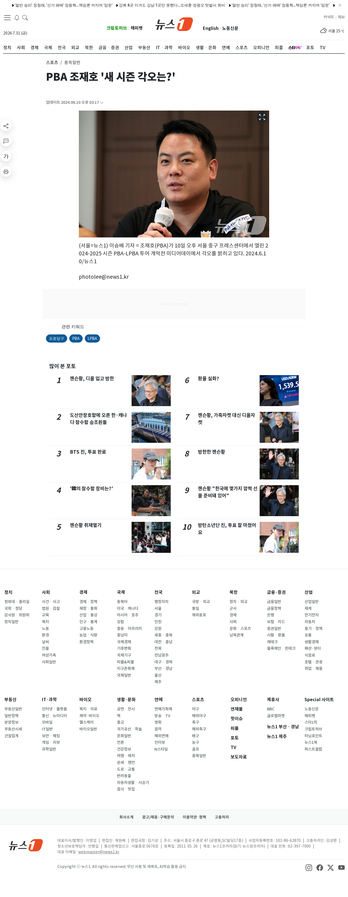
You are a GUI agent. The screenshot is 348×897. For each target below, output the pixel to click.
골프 (195, 749)
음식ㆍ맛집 (126, 789)
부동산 (10, 699)
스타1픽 (310, 722)
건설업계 (11, 735)
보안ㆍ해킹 (51, 735)
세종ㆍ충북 (163, 635)
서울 (157, 608)
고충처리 (222, 817)
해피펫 (136, 28)
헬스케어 (86, 722)
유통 (308, 635)
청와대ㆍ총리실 (16, 601)
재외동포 (199, 615)
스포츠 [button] (52, 62)
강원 (157, 628)
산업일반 (311, 601)
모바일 (47, 722)
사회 (46, 592)
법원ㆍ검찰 (51, 608)
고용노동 (86, 628)
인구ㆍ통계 (88, 621)
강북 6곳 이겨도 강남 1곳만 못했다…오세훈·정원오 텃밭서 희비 (158, 5)
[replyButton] (6, 141)
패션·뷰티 (312, 648)
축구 (195, 722)
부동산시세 (13, 729)
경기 (157, 615)
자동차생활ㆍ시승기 (133, 782)
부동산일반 (13, 709)
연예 (158, 699)
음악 (157, 729)
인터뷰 (159, 742)
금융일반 (274, 601)
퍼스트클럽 (313, 749)
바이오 (85, 699)
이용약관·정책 (194, 817)
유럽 (120, 621)
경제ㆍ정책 (88, 601)
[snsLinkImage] (309, 867)
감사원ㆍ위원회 (16, 615)
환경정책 (86, 641)
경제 (83, 592)
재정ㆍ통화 (88, 608)
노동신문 (230, 28)
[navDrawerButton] (7, 17)
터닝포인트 (313, 735)
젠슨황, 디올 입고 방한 (92, 378)
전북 (157, 648)
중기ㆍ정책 (313, 628)
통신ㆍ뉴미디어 (54, 715)
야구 (195, 709)
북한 (233, 592)
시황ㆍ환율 (276, 635)
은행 (270, 615)
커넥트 (329, 17)
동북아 (122, 601)
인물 (45, 648)
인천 (157, 621)
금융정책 (274, 608)
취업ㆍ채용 (313, 668)
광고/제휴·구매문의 (158, 817)
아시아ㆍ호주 (127, 615)
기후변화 (124, 648)
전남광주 (161, 655)
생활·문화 (126, 699)
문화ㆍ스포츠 (240, 628)
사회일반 (49, 662)
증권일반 (274, 628)
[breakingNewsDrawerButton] (17, 17)
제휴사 (273, 699)
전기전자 (311, 615)
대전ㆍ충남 (163, 641)
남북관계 (236, 635)
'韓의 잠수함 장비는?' (91, 488)
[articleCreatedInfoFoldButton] (102, 102)
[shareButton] (6, 125)
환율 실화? (208, 378)
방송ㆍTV (162, 715)
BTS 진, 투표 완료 (88, 452)
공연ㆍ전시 (126, 709)
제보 (341, 17)
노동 (45, 628)
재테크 (272, 641)
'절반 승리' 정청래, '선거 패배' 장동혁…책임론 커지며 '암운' (49, 5)
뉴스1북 (310, 742)
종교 (120, 722)
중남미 (122, 635)
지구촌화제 (126, 668)
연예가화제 (163, 709)
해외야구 (199, 715)
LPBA (92, 338)
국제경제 (124, 641)
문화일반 (124, 735)
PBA (76, 338)
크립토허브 (117, 28)
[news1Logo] (26, 845)
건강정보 (124, 749)
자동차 (309, 621)
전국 (158, 592)
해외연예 (161, 735)
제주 (157, 681)
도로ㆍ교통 (126, 769)
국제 (121, 592)
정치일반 (11, 621)
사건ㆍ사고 (51, 601)
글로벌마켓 (276, 715)
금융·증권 (276, 592)
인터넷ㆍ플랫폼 (54, 709)
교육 (45, 615)
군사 (233, 608)
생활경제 (311, 641)
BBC (270, 709)
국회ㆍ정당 (13, 608)
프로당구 (56, 338)
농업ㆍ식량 (88, 635)
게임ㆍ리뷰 (51, 742)
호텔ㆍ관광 (313, 662)
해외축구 (199, 729)
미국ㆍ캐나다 (127, 608)
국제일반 (124, 675)
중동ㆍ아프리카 (129, 628)
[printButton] (6, 171)
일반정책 (11, 715)
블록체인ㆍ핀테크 (281, 648)
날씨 (45, 641)
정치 (8, 592)
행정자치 (161, 601)
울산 (157, 675)
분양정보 (11, 722)
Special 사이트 (319, 699)
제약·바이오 (89, 715)
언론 (120, 742)
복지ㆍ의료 (88, 709)
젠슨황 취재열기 (85, 525)
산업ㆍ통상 (88, 615)
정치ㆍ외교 (238, 601)
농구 (195, 742)
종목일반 (199, 755)
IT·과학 (49, 699)
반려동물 (124, 775)
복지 (45, 621)
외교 (196, 592)
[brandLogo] (174, 24)
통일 (195, 608)
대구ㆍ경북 (163, 662)
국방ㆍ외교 (201, 601)
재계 (308, 608)
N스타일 (161, 749)
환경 (45, 635)
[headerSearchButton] (25, 17)
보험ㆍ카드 (276, 621)
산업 (308, 592)
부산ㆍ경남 (163, 668)
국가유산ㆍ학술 (129, 729)
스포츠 (198, 699)
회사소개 (126, 817)
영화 (157, 722)
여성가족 (49, 655)
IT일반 (47, 729)
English (211, 28)
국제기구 (124, 655)
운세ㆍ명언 (126, 762)
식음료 (309, 655)
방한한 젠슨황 (211, 452)
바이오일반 (88, 729)
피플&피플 (125, 662)
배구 (195, 735)
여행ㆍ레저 (126, 755)
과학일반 (49, 749)
